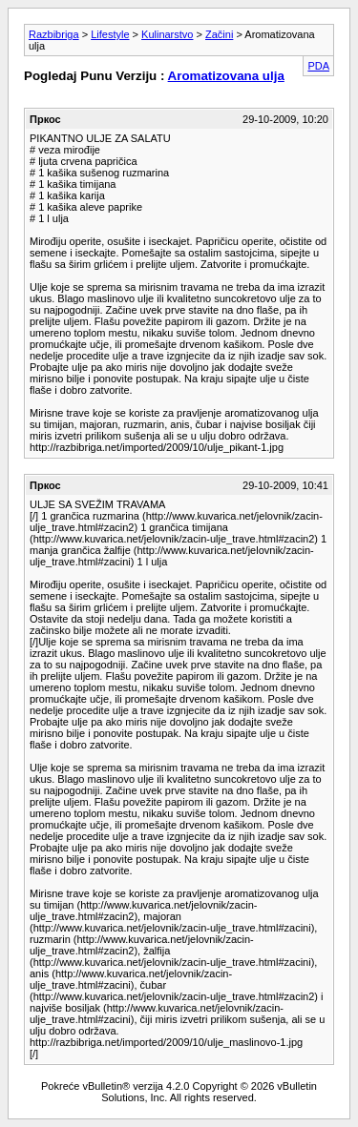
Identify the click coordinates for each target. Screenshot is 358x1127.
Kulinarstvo (167, 34)
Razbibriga (54, 34)
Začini (219, 34)
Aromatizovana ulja (226, 76)
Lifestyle (110, 34)
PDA (318, 66)
